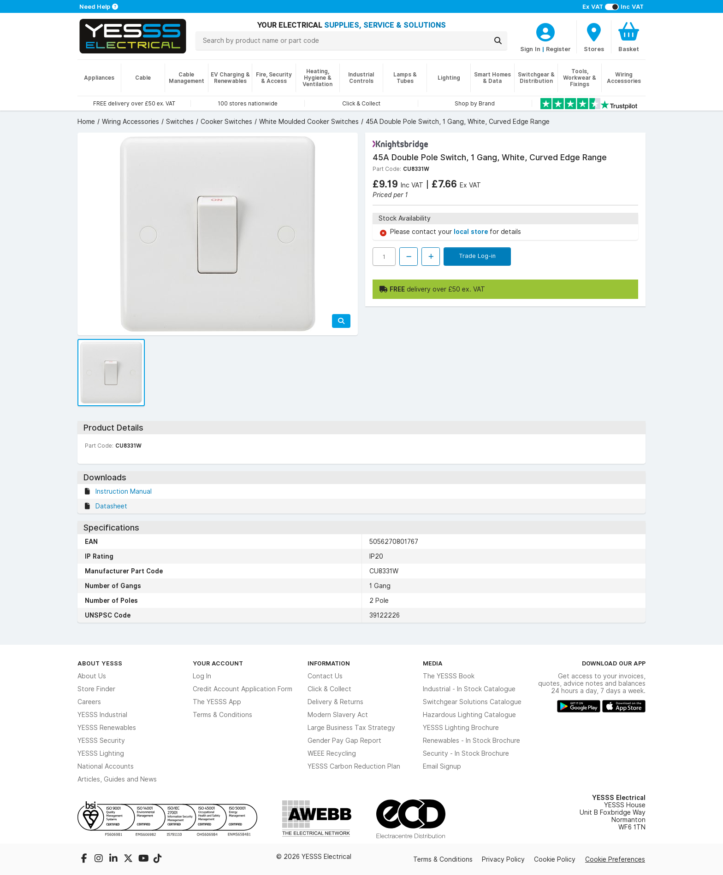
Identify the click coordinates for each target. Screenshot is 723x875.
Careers (89, 702)
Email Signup (442, 766)
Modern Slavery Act (338, 714)
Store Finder (96, 689)
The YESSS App (217, 702)
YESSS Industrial (102, 714)
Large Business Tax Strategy (351, 727)
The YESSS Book (448, 676)
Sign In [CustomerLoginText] (530, 48)
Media (433, 663)
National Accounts (105, 766)
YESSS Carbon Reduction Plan (354, 766)
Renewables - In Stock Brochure (471, 740)
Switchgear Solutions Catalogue (472, 702)
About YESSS (99, 663)
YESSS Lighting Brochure (461, 727)
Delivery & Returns (335, 702)
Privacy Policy (503, 859)
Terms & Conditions (222, 714)
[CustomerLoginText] (545, 30)
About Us (91, 676)
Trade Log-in (477, 255)
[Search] (498, 40)
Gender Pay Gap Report (344, 740)
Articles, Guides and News (117, 779)
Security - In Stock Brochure (466, 753)
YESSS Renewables (106, 727)
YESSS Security (101, 740)
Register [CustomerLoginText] (558, 48)
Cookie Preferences (615, 859)
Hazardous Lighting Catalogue (469, 714)
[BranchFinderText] (593, 36)
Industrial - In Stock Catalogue (469, 689)
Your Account (218, 663)
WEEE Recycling (332, 753)
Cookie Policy (554, 859)
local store (472, 231)
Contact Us (325, 676)
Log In (202, 676)
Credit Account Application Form (242, 689)
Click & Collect (329, 689)
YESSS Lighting (100, 753)
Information (329, 663)
